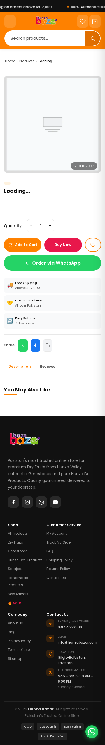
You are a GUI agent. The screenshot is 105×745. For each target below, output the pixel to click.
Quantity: (13, 226)
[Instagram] (27, 502)
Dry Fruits (15, 542)
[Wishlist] (82, 21)
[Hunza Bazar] (25, 441)
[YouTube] (55, 502)
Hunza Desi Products (25, 560)
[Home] (46, 21)
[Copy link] (47, 345)
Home (10, 61)
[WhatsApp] (41, 502)
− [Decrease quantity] (31, 225)
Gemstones (18, 551)
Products (26, 61)
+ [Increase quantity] (50, 225)
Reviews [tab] (47, 366)
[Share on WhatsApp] (23, 345)
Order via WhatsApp (52, 263)
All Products (18, 533)
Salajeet (15, 568)
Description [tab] (19, 366)
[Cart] (95, 21)
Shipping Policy (59, 560)
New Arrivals (18, 593)
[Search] (45, 38)
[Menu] (10, 21)
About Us (15, 623)
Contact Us (56, 577)
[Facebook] (13, 502)
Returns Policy (58, 568)
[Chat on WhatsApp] (91, 731)
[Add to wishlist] (93, 245)
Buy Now (63, 244)
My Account (56, 533)
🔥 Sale (14, 602)
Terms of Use (19, 649)
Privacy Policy (19, 640)
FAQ (49, 551)
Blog (12, 631)
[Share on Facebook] (35, 345)
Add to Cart (23, 244)
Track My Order (59, 542)
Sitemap (15, 658)
